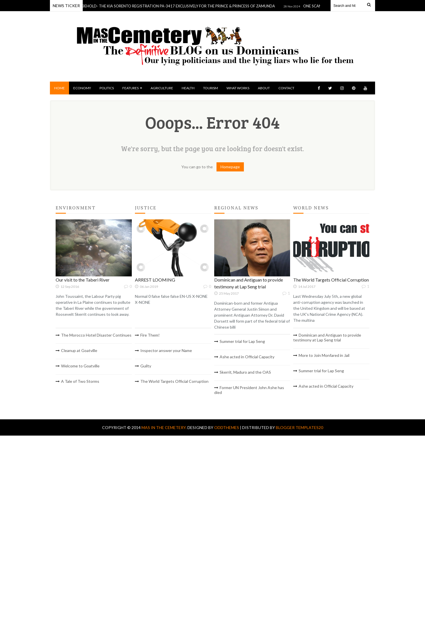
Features (132, 88)
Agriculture (162, 88)
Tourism (210, 88)
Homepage (230, 166)
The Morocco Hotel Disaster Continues (96, 335)
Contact (286, 88)
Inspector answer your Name (166, 350)
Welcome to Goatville (80, 365)
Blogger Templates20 (299, 427)
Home (59, 88)
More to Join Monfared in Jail (324, 355)
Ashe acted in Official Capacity (247, 356)
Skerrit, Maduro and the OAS (245, 372)
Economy (82, 88)
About (264, 88)
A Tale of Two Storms (80, 381)
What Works (237, 88)
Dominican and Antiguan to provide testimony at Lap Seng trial (327, 337)
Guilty (145, 365)
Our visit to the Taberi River (83, 279)
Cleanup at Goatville (79, 350)
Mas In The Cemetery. (164, 427)
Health (188, 88)
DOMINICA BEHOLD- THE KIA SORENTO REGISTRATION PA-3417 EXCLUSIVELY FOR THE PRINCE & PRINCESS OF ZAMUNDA (169, 6)
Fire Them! (150, 335)
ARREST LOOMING (155, 279)
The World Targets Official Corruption (174, 381)
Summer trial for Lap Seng (242, 341)
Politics (107, 88)
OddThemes (226, 427)
